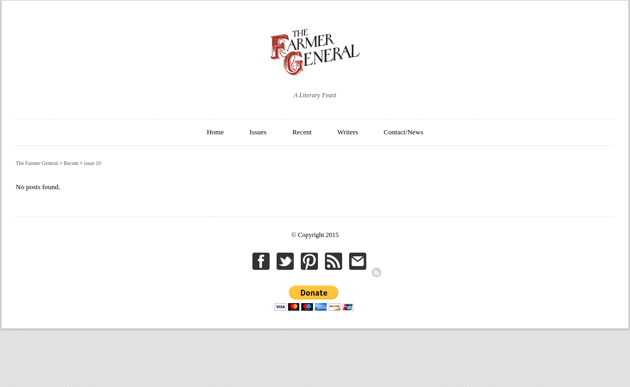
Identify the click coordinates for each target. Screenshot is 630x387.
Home (215, 132)
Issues (258, 132)
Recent (302, 132)
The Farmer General (37, 163)
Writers (347, 132)
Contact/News (403, 132)
